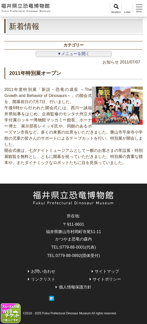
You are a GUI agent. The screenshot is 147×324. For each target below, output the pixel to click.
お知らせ (111, 62)
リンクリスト (43, 279)
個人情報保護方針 (75, 287)
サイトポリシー (107, 279)
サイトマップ (107, 271)
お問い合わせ (43, 271)
